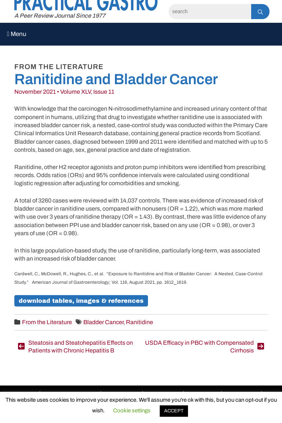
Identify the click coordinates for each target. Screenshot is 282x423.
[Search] (210, 11)
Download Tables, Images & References (81, 301)
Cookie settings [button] (132, 410)
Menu (16, 34)
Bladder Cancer (103, 322)
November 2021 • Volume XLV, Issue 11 (64, 92)
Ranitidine (139, 322)
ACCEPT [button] (174, 410)
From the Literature (47, 322)
